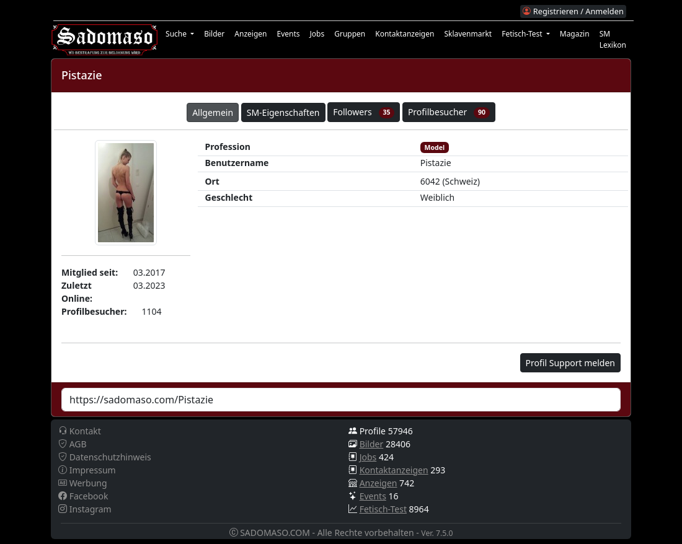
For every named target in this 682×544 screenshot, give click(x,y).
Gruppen (349, 34)
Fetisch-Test (383, 509)
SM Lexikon (613, 39)
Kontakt (79, 431)
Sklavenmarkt (468, 34)
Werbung (82, 483)
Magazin (575, 34)
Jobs (317, 34)
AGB (72, 444)
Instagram (85, 509)
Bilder (214, 34)
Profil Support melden (570, 363)
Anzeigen (250, 34)
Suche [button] (177, 34)
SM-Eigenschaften (283, 112)
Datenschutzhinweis (104, 457)
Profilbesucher (449, 112)
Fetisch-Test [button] (523, 34)
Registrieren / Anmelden (573, 11)
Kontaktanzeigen (404, 34)
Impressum (87, 470)
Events (288, 34)
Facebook (83, 496)
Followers (363, 112)
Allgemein (212, 112)
